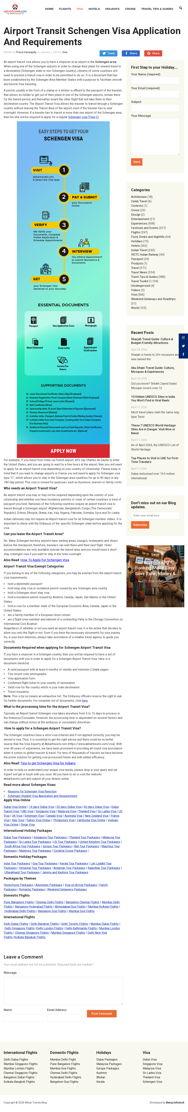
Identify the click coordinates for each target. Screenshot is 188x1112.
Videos (135, 290)
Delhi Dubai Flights (16, 924)
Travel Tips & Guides (157, 8)
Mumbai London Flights (19, 1068)
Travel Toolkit (139, 281)
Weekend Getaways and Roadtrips (153, 299)
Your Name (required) (155, 77)
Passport (137, 259)
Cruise (130, 8)
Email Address (57, 1010)
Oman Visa (28, 824)
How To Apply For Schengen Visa (45, 560)
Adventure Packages (48, 885)
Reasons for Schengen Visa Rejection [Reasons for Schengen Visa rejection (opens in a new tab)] (32, 791)
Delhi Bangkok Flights (45, 924)
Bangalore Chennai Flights (82, 902)
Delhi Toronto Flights (74, 924)
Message (10, 972)
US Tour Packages (65, 842)
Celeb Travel (139, 201)
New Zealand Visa (96, 816)
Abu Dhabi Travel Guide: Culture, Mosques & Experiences (152, 370)
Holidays (112, 8)
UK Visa (17, 816)
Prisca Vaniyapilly (26, 52)
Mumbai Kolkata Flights (103, 906)
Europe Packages (107, 1068)
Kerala (100, 1081)
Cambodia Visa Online (91, 820)
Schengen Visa (34, 816)
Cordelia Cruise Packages (70, 851)
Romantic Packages (32, 889)
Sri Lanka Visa (107, 811)
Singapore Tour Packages (50, 837)
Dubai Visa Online (15, 807)
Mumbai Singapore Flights (68, 933)
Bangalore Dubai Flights (19, 1077)
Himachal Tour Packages (35, 868)
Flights (65, 8)
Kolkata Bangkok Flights (29, 937)
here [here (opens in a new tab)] (85, 700)
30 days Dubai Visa (68, 807)
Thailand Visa (86, 811)
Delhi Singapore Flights (19, 928)
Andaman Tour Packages (69, 868)
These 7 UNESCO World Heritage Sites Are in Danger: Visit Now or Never (153, 429)
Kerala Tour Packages (74, 863)
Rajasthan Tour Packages (104, 868)
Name (8, 1010)
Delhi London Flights (49, 928)
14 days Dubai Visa (41, 807)
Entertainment (140, 219)
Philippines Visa (64, 820)
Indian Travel (139, 250)
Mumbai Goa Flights (82, 911)
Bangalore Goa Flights (52, 911)
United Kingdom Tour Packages (100, 842)
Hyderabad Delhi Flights (20, 911)
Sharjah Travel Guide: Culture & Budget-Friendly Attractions (152, 341)
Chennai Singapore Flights (32, 933)
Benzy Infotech (175, 1102)
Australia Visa (73, 816)
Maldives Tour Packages (35, 851)
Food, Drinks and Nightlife (148, 237)
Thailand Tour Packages (84, 837)
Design (135, 214)
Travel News (139, 272)
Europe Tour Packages (57, 846)
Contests (137, 205)
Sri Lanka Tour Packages (35, 842)
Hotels (94, 8)
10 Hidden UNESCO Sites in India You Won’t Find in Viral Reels (153, 398)
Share (133, 53)
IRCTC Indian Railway (145, 254)
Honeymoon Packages (18, 885)
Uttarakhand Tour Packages (22, 872)
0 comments (165, 581)
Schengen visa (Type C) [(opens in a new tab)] (83, 117)
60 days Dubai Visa (96, 807)
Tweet (111, 53)
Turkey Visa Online (38, 820)
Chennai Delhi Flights (49, 902)
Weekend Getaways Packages (67, 889)
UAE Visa (27, 811)
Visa (80, 8)
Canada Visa (54, 816)
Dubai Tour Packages (17, 837)
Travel (135, 268)
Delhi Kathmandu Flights (81, 928)
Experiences (139, 223)
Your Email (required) (155, 91)
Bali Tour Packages (86, 846)
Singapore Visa (45, 811)
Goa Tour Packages (44, 863)
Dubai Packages (107, 1059)
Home (49, 8)
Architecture (139, 197)
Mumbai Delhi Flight (63, 1059)
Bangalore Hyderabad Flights (33, 906)
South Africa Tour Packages (22, 846)
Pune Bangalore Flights (19, 902)
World (135, 308)
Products (137, 263)
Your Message (155, 135)
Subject (155, 105)
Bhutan (100, 1077)
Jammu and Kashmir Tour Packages (65, 872)
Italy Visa (18, 820)
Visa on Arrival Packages (81, 885)
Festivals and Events (144, 228)
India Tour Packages (17, 863)
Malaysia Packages (109, 1064)
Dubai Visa (150, 1059)
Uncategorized (140, 285)
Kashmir (101, 1073)
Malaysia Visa (67, 811)
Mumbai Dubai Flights (104, 924)
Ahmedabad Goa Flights (70, 906)
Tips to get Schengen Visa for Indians (48, 763)
